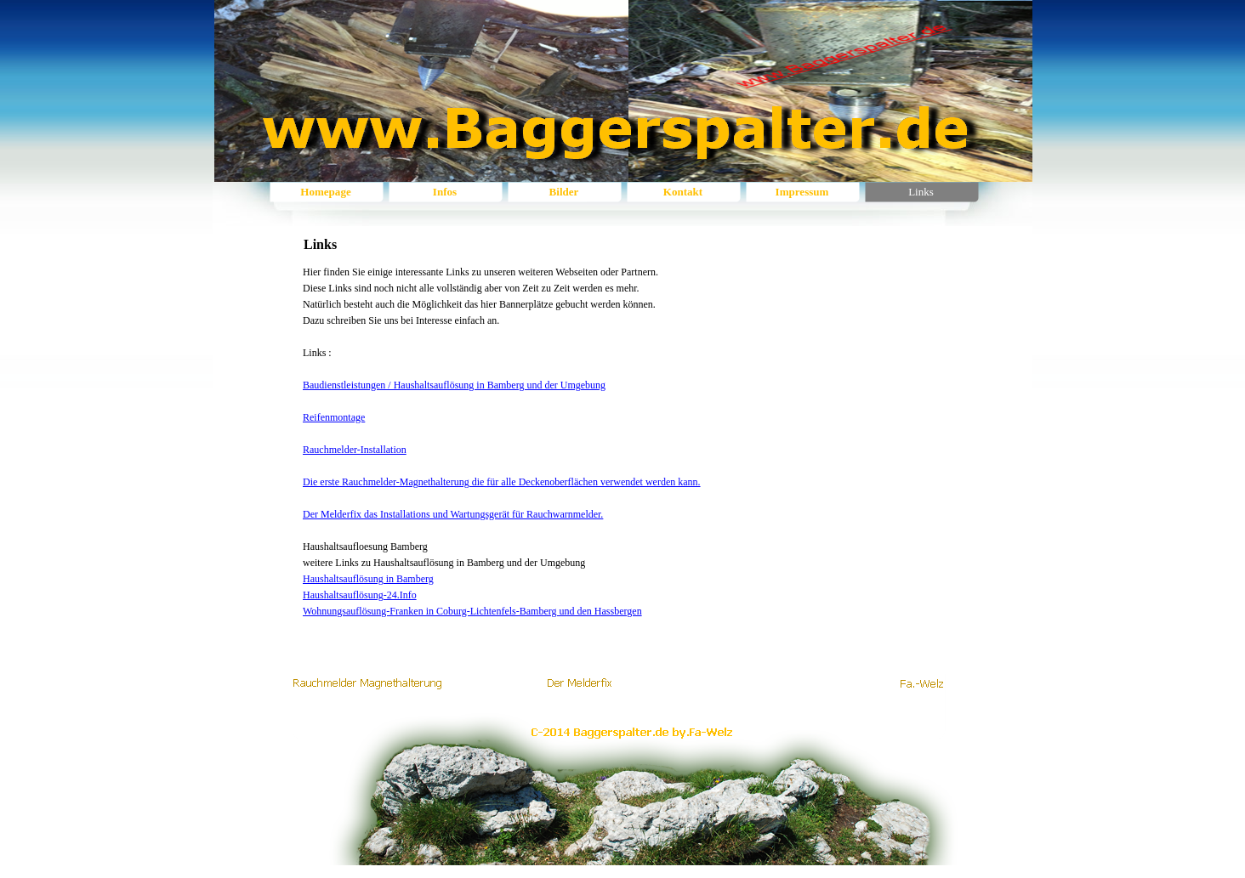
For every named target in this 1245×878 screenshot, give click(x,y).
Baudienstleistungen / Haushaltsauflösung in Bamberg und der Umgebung (454, 385)
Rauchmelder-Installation (354, 450)
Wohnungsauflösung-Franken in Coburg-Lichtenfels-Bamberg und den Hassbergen (472, 611)
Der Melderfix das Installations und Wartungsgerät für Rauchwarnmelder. (453, 514)
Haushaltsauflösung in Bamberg (368, 579)
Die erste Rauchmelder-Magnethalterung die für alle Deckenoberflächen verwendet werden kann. (502, 482)
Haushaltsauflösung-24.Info (360, 595)
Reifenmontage (334, 417)
